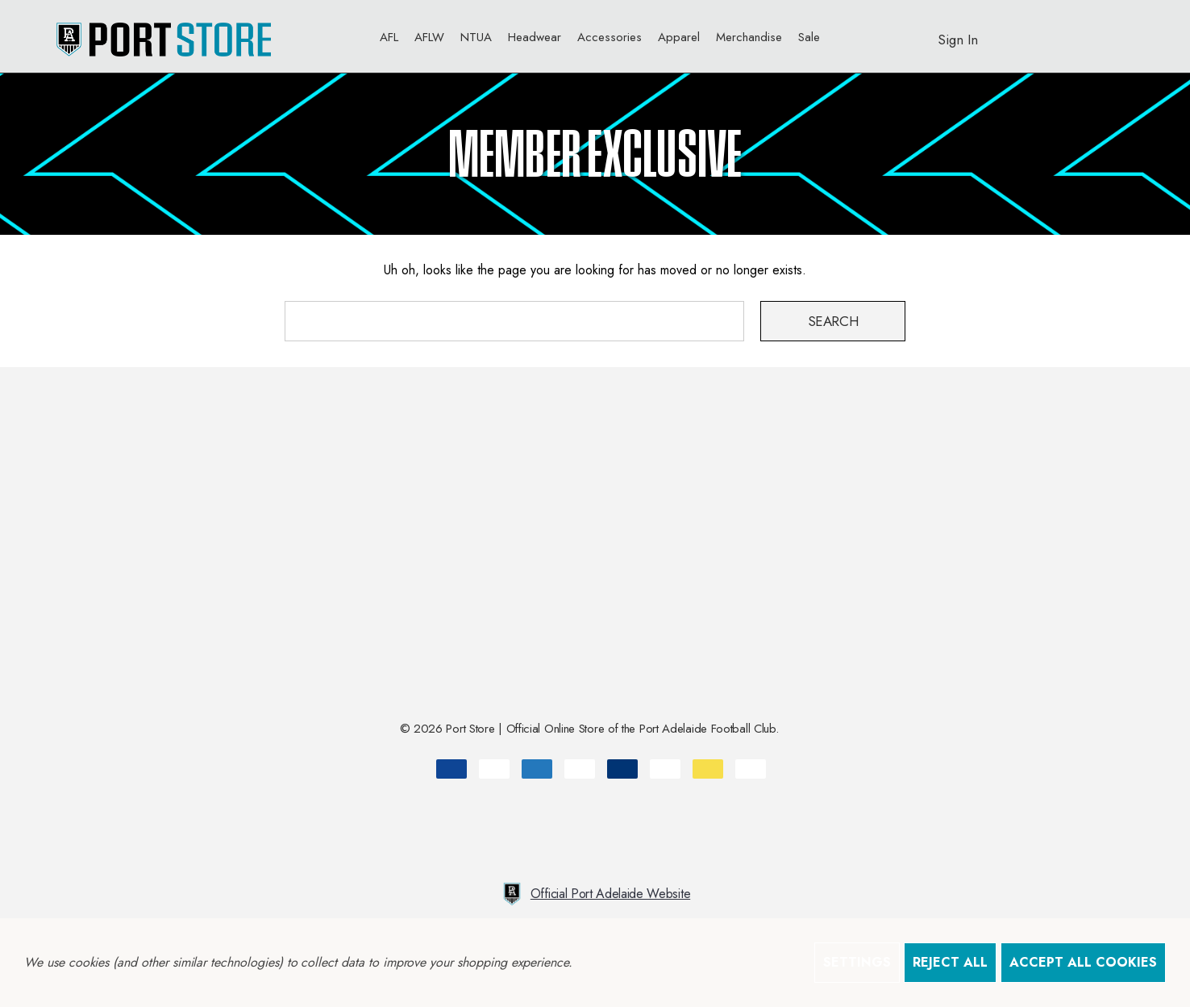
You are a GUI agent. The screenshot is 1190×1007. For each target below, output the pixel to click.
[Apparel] (679, 41)
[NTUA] (476, 37)
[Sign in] (958, 31)
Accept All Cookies (1083, 962)
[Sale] (809, 37)
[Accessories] (609, 41)
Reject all (950, 962)
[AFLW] (429, 41)
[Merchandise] (749, 41)
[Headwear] (534, 41)
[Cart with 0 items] (1086, 32)
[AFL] (389, 41)
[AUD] (1126, 36)
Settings (857, 962)
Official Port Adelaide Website (595, 894)
